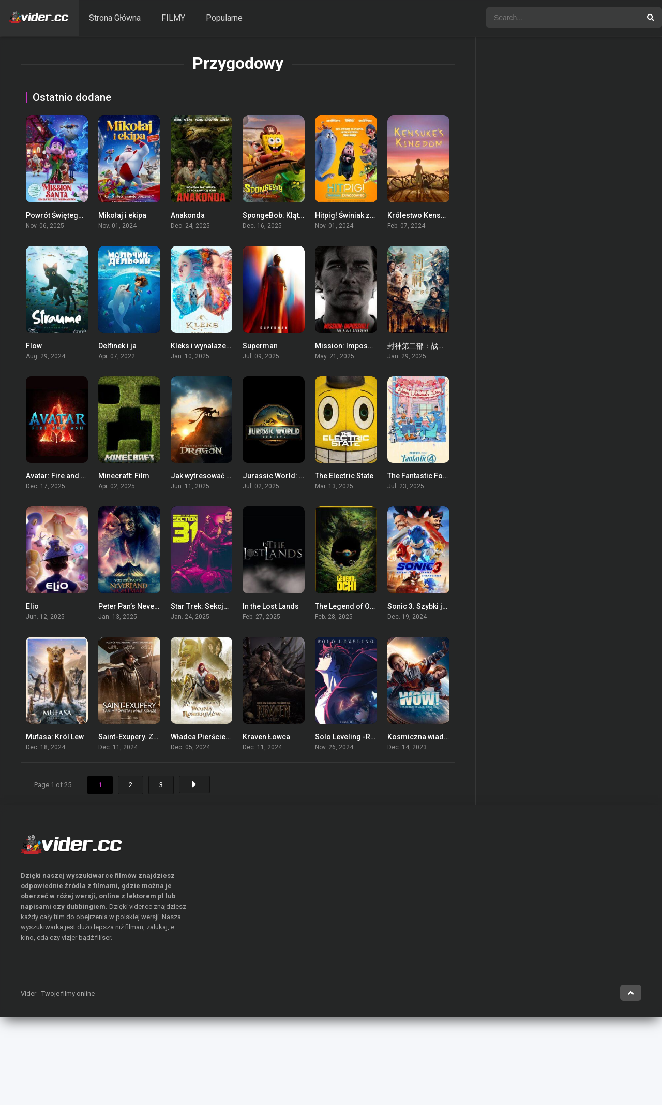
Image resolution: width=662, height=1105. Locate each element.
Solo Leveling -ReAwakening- (364, 737)
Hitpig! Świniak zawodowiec (362, 215)
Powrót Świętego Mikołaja (69, 215)
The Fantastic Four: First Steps (438, 476)
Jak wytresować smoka (210, 476)
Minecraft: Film (123, 476)
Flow (34, 346)
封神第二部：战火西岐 (423, 346)
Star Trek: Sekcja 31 (204, 606)
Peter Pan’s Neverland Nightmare (154, 606)
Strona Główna (115, 18)
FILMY (173, 18)
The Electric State (344, 476)
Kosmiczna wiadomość (427, 737)
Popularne (224, 18)
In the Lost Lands (271, 606)
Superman (260, 346)
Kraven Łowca (266, 737)
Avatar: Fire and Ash (60, 476)
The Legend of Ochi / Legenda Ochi (373, 606)
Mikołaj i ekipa (122, 215)
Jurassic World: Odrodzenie (291, 476)
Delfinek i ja (117, 346)
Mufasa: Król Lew (55, 737)
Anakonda (188, 215)
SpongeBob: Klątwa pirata (286, 215)
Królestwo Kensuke (420, 215)
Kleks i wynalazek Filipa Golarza (225, 346)
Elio (32, 606)
